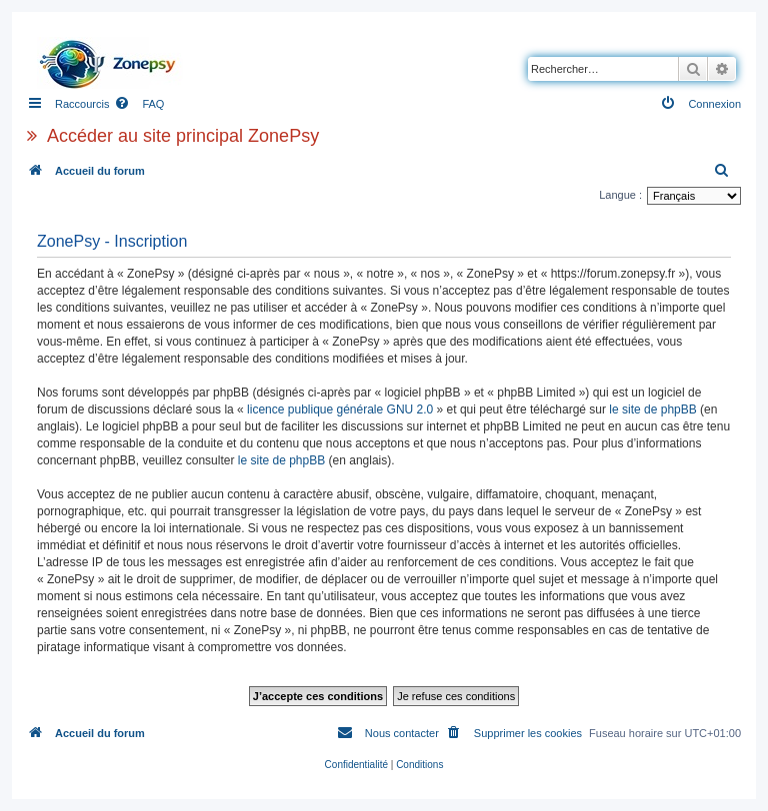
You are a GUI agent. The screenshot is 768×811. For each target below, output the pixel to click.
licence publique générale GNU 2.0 (340, 409)
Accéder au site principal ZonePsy (183, 136)
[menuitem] (139, 104)
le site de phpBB (652, 409)
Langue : (620, 195)
